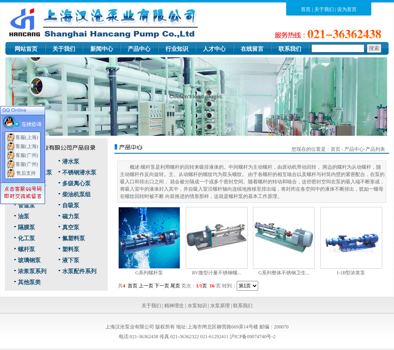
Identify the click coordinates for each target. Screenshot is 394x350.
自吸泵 (70, 205)
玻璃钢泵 (29, 260)
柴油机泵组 (76, 194)
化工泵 (26, 238)
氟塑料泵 (73, 238)
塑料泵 (70, 249)
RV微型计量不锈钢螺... (216, 273)
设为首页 (347, 9)
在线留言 (252, 49)
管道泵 (26, 205)
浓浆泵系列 (32, 271)
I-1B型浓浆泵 (351, 273)
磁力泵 (70, 216)
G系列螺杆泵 (149, 273)
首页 (306, 9)
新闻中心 (101, 49)
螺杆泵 (26, 249)
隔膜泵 (26, 227)
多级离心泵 (76, 183)
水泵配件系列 (79, 271)
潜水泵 (70, 162)
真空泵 (70, 227)
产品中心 (139, 49)
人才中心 (214, 49)
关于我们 (324, 9)
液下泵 (70, 260)
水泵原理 (220, 306)
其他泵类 (29, 282)
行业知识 (176, 49)
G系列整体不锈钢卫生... (283, 273)
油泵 (23, 216)
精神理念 (174, 306)
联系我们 (290, 49)
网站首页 (26, 49)
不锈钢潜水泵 (79, 173)
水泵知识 (197, 306)
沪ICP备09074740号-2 (253, 336)
